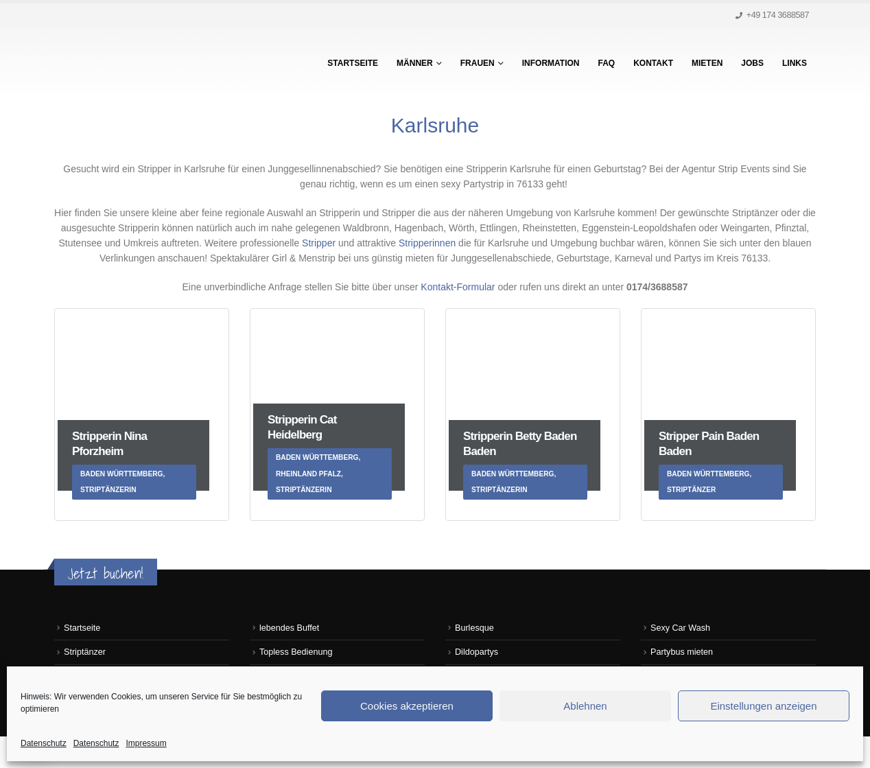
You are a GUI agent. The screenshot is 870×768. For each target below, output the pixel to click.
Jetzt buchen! (105, 573)
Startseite (352, 63)
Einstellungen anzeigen (763, 706)
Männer (415, 63)
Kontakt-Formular (459, 286)
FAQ (606, 63)
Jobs (752, 63)
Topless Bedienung (295, 652)
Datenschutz (44, 743)
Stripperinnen (428, 242)
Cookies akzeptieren (407, 706)
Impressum (146, 743)
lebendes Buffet (289, 628)
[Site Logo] (140, 62)
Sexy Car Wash (680, 628)
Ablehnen (585, 706)
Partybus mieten (681, 652)
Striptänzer (85, 652)
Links (794, 63)
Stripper (319, 242)
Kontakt (653, 63)
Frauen (477, 63)
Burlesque (474, 628)
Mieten (707, 63)
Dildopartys (476, 652)
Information (551, 63)
